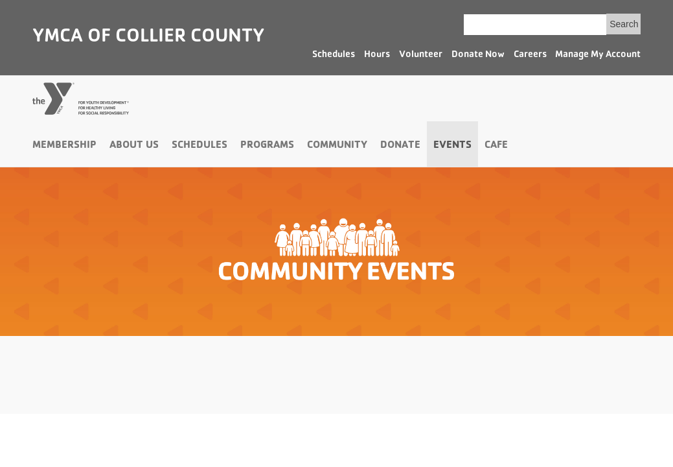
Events (452, 146)
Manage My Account (598, 55)
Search (624, 24)
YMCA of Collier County (148, 37)
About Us (134, 146)
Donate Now (478, 55)
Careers (530, 55)
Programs (267, 146)
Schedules (333, 55)
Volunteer (420, 55)
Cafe (496, 146)
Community (337, 146)
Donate (400, 146)
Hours (377, 55)
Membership (64, 146)
